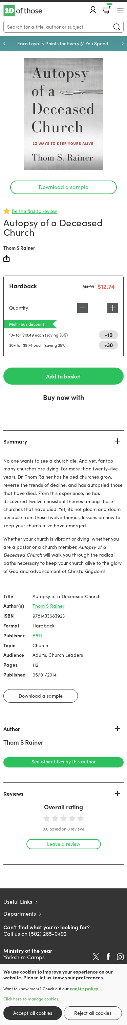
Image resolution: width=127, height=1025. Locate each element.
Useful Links (17, 901)
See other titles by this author (63, 761)
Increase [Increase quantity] (113, 308)
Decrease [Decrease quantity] (82, 308)
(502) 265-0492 (47, 933)
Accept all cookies (32, 1013)
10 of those (22, 11)
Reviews (13, 793)
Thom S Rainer (19, 247)
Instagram (120, 956)
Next (123, 43)
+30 (108, 344)
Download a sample (63, 186)
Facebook (108, 956)
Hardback (23, 285)
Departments (19, 913)
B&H (37, 635)
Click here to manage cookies (30, 998)
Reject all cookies (92, 1013)
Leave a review (63, 844)
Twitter (96, 956)
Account (93, 9)
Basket (109, 8)
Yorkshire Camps (24, 957)
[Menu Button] (120, 11)
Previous (4, 43)
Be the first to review (34, 211)
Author (11, 728)
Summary (15, 441)
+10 (108, 334)
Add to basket (63, 376)
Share (6, 258)
